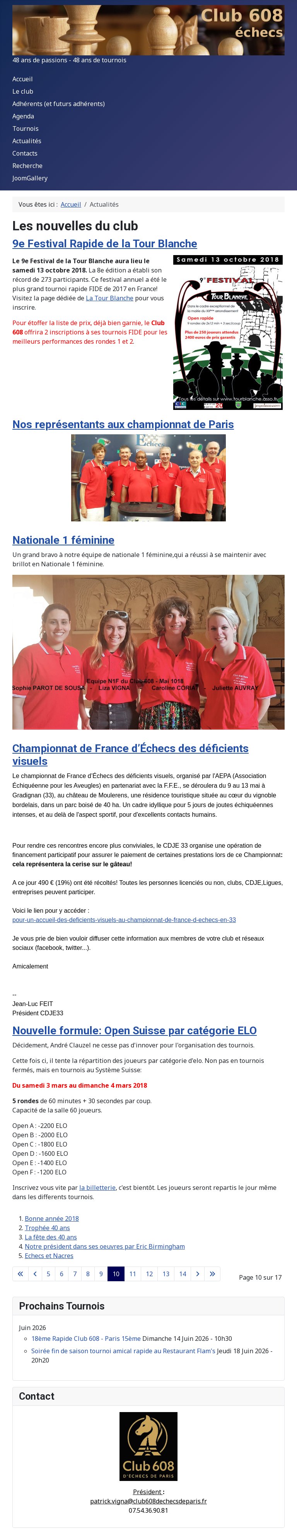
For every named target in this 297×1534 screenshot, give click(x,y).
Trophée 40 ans (47, 1228)
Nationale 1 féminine (63, 540)
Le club (22, 91)
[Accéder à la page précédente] (35, 1274)
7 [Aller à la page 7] (75, 1274)
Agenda (23, 116)
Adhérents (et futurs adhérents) (58, 103)
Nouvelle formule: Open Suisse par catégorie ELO (134, 1030)
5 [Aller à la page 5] (48, 1274)
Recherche (27, 165)
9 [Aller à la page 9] (101, 1274)
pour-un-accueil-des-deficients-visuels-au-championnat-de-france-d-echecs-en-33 (124, 920)
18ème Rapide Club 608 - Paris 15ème (86, 1338)
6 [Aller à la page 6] (61, 1274)
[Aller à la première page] (20, 1274)
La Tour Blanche (109, 298)
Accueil (22, 79)
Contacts (25, 153)
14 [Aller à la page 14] (182, 1274)
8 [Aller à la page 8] (88, 1274)
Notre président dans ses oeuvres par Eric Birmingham (105, 1246)
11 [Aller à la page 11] (132, 1274)
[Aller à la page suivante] (198, 1274)
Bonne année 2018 (52, 1218)
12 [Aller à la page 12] (149, 1274)
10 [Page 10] (116, 1274)
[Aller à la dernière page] (212, 1274)
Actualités (26, 141)
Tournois (25, 128)
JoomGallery (30, 178)
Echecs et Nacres (49, 1255)
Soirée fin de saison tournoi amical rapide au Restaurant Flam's (123, 1351)
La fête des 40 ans (51, 1237)
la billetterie (97, 1187)
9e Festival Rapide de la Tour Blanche (104, 243)
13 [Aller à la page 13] (165, 1274)
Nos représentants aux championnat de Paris (123, 424)
